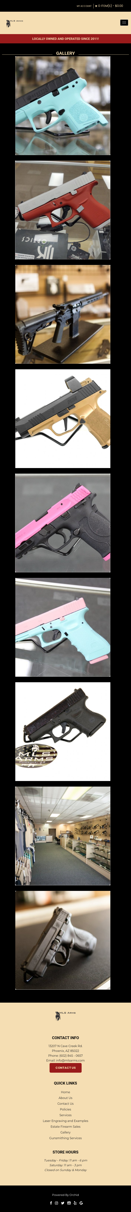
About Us (65, 1098)
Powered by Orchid (65, 1195)
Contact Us (65, 1068)
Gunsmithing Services (65, 1138)
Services (65, 1115)
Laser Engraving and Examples (65, 1121)
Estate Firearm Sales (65, 1126)
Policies (65, 1109)
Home (65, 1092)
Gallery (65, 1132)
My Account (84, 6)
